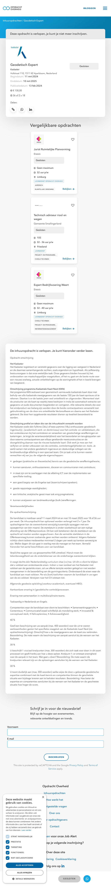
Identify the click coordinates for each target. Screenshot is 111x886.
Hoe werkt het (54, 800)
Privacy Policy (76, 765)
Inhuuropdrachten (12, 20)
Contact (54, 826)
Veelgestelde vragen (54, 806)
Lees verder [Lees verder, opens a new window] (27, 830)
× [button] (43, 797)
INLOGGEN (89, 8)
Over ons (54, 813)
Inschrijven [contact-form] (56, 757)
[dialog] (24, 838)
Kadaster (14, 69)
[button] (24, 878)
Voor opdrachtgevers (54, 820)
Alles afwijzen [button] (24, 872)
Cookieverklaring (66, 859)
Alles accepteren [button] (24, 865)
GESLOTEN (69, 878)
